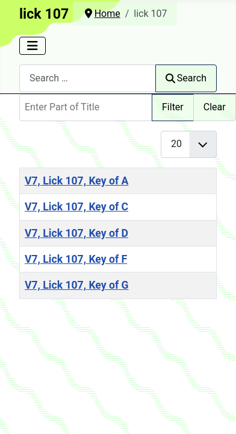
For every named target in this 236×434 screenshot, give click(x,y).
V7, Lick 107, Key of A (76, 181)
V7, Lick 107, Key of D (76, 233)
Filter (173, 107)
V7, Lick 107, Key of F (76, 259)
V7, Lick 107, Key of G (77, 285)
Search (186, 78)
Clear (214, 107)
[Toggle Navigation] (32, 46)
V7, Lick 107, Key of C (76, 207)
